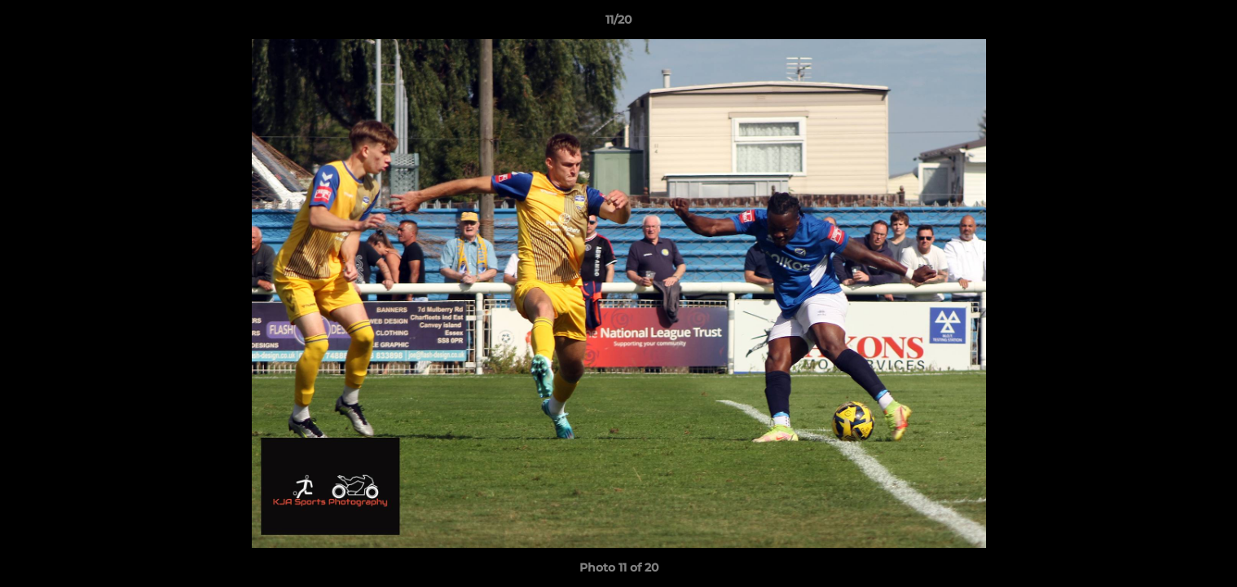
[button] (1207, 23)
